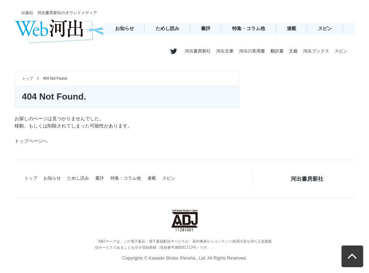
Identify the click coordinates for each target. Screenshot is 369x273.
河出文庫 (225, 51)
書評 (205, 28)
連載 (291, 28)
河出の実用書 (252, 51)
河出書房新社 (198, 51)
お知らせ (124, 28)
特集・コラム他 (248, 28)
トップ (27, 78)
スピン (325, 28)
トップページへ (30, 141)
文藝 (293, 51)
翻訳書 (277, 51)
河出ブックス (316, 51)
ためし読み (167, 28)
